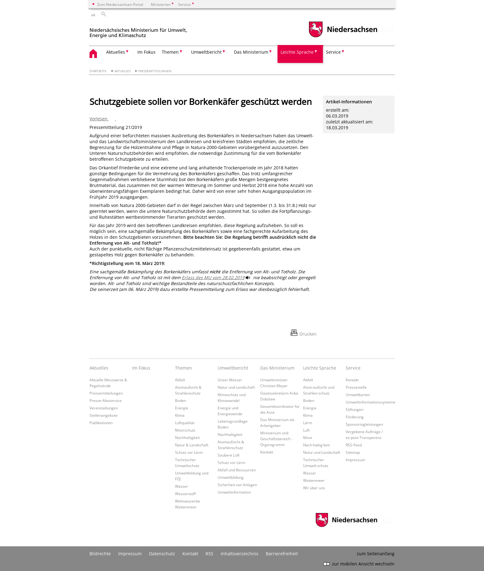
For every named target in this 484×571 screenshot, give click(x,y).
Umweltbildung (231, 477)
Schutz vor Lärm (189, 452)
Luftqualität (184, 422)
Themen (183, 368)
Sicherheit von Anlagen (237, 484)
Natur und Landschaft (236, 387)
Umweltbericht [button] (206, 52)
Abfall (180, 379)
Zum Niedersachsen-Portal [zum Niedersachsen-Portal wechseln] (120, 4)
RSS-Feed (354, 444)
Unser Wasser (230, 379)
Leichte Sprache (319, 368)
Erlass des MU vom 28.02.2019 (213, 277)
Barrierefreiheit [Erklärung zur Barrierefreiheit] (282, 554)
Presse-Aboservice (106, 400)
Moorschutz (185, 430)
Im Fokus (146, 52)
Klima (180, 415)
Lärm (307, 422)
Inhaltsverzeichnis (239, 554)
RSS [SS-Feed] (209, 554)
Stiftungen (354, 409)
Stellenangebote (104, 415)
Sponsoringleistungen (364, 424)
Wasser (181, 486)
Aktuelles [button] (115, 52)
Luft (306, 430)
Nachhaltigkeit (187, 437)
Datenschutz (162, 554)
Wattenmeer (314, 480)
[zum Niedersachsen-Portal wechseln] (343, 36)
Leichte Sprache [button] (297, 52)
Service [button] (333, 52)
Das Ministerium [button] (251, 52)
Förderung (355, 416)
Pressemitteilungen (155, 71)
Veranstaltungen (104, 407)
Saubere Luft (229, 455)
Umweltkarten (358, 394)
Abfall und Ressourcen (237, 469)
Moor (307, 437)
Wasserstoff (185, 493)
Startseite (98, 71)
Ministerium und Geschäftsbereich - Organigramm (276, 438)
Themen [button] (170, 52)
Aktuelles (123, 71)
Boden (180, 400)
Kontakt (266, 451)
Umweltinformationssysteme (370, 401)
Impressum (355, 459)
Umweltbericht (233, 368)
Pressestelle (356, 387)
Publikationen (101, 422)
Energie (181, 407)
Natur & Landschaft (191, 444)
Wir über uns (314, 487)
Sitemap (353, 452)
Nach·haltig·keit (316, 444)
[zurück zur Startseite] (138, 30)
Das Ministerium (277, 368)
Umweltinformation (234, 492)
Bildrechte (100, 554)
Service (353, 368)
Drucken (308, 334)
